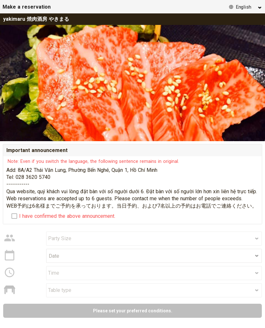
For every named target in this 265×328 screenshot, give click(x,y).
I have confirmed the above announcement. (67, 216)
